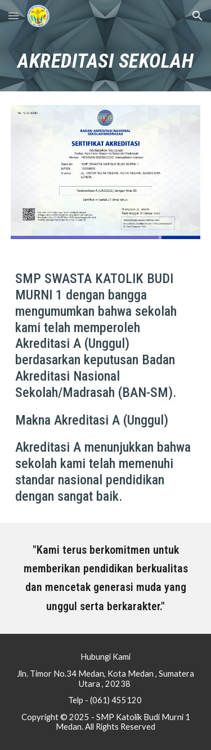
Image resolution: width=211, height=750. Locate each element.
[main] (106, 61)
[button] (13, 15)
